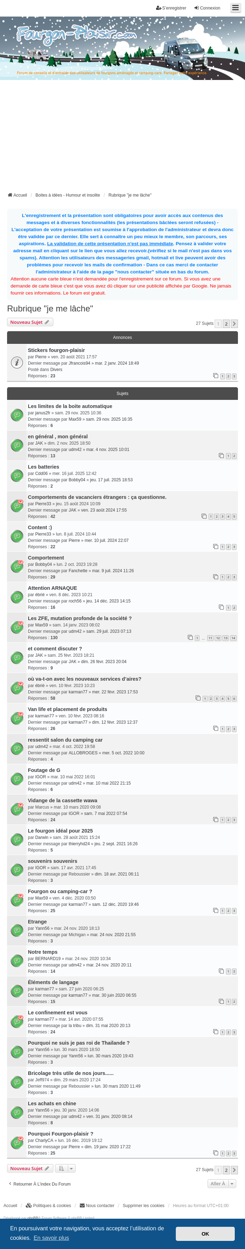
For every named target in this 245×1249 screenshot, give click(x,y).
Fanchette (77, 570)
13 (225, 638)
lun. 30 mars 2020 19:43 (110, 1055)
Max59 (74, 419)
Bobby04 (76, 479)
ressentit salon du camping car (65, 740)
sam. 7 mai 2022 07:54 (105, 813)
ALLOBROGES (82, 752)
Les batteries (43, 467)
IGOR (40, 776)
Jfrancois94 (79, 363)
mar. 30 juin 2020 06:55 (114, 995)
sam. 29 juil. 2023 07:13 (108, 631)
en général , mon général (58, 436)
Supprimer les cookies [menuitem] (144, 1205)
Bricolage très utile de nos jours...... (71, 1073)
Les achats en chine (52, 1103)
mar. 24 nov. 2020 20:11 (109, 965)
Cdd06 (41, 473)
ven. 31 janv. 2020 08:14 (109, 1116)
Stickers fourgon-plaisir (56, 350)
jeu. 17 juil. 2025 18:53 (111, 479)
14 (233, 638)
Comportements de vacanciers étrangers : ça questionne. (97, 497)
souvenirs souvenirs (52, 861)
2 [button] (226, 324)
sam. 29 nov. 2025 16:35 (109, 419)
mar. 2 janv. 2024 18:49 (117, 363)
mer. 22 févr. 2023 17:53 (115, 692)
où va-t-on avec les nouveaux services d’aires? (85, 679)
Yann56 (42, 928)
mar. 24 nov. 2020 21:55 (113, 934)
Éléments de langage (53, 982)
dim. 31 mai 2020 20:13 (108, 1025)
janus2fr (42, 412)
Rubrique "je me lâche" (50, 308)
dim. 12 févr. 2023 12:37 (115, 722)
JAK (39, 443)
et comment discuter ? (55, 648)
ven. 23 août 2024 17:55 (104, 510)
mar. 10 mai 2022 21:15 (108, 783)
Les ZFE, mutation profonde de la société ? (80, 618)
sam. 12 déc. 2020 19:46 (115, 904)
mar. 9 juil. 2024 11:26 (113, 570)
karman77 (77, 692)
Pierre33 (43, 503)
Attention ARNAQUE (52, 588)
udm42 (75, 449)
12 (218, 638)
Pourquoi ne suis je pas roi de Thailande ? (79, 1043)
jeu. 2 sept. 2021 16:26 (116, 843)
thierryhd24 (79, 843)
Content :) (40, 527)
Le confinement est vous (58, 1012)
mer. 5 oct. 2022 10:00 (123, 752)
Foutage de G (44, 770)
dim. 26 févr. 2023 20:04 (104, 661)
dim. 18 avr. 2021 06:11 (117, 874)
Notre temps (43, 952)
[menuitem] (48, 1205)
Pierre (41, 356)
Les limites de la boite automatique (70, 406)
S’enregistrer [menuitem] (171, 8)
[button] (234, 324)
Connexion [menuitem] (207, 8)
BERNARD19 (48, 958)
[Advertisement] (126, 138)
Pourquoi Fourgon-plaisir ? (60, 1134)
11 (210, 638)
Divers (56, 369)
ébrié (40, 594)
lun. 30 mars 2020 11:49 (117, 1086)
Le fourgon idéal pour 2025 (60, 831)
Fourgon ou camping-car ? (60, 891)
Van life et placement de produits (67, 709)
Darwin (41, 837)
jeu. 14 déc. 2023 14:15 (108, 601)
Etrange (37, 922)
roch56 (75, 601)
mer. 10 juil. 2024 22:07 (107, 540)
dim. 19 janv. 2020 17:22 (108, 1146)
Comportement (46, 558)
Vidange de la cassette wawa (62, 800)
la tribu (74, 1025)
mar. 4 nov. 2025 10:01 (107, 449)
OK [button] (205, 1234)
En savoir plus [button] (51, 1238)
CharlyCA (44, 1140)
